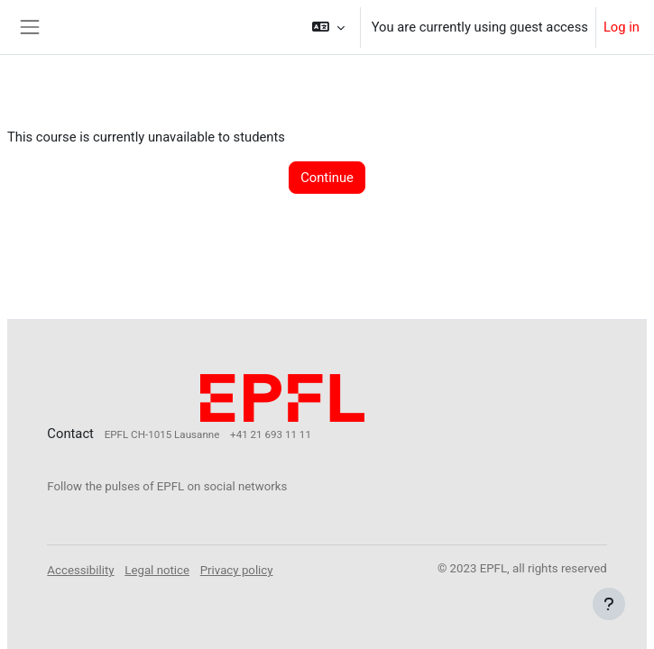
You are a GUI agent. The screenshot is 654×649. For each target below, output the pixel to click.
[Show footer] (609, 604)
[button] (327, 27)
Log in (621, 27)
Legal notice (156, 570)
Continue (327, 177)
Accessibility (80, 570)
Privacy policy (236, 570)
